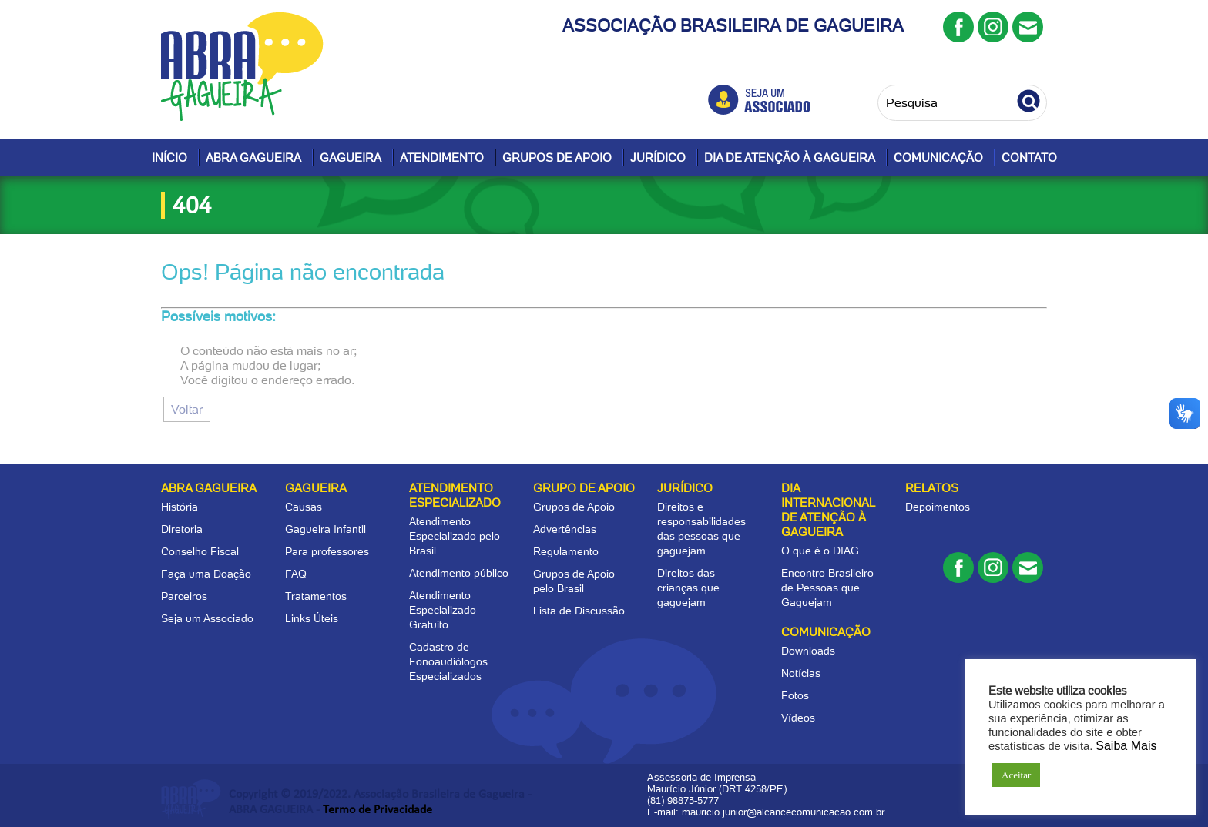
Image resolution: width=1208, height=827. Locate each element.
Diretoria (182, 529)
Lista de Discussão (579, 610)
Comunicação (938, 158)
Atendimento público (458, 573)
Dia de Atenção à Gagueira (789, 158)
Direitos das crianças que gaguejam (688, 587)
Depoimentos (937, 507)
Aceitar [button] (1016, 775)
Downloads (808, 651)
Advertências (564, 529)
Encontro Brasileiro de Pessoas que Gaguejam (827, 587)
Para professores (327, 551)
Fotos (795, 695)
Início (169, 158)
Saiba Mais (1126, 745)
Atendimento (442, 158)
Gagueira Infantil (325, 529)
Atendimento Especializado (455, 495)
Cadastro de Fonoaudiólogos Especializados (448, 661)
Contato (1029, 158)
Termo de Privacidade (377, 810)
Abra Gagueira (253, 158)
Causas (303, 507)
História (179, 507)
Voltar (187, 409)
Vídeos (798, 717)
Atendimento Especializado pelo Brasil (454, 536)
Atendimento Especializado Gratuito (442, 610)
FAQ (296, 574)
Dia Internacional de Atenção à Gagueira (827, 510)
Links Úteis (311, 618)
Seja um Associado (207, 618)
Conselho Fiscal (200, 551)
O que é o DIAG (820, 550)
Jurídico (658, 158)
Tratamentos (316, 596)
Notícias (800, 673)
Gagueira (350, 158)
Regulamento (566, 551)
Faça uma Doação (206, 574)
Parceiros (184, 596)
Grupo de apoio (584, 488)
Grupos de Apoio (557, 158)
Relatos (931, 488)
